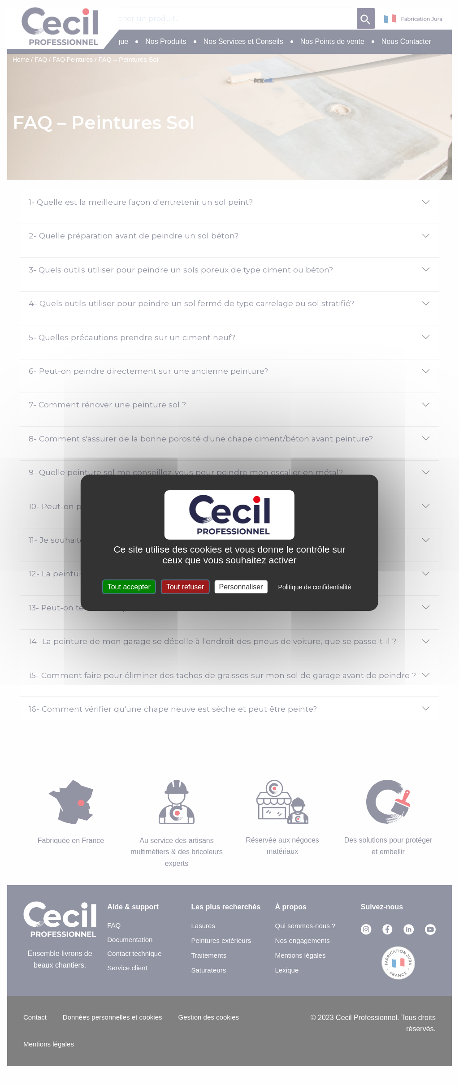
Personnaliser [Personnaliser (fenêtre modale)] (241, 587)
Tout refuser (185, 587)
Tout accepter (129, 587)
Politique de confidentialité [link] (314, 587)
